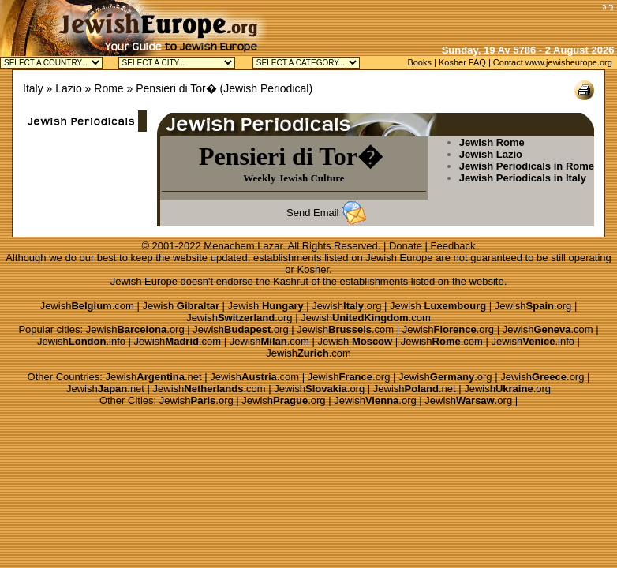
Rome (108, 88)
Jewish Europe (398, 257)
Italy (33, 88)
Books (419, 62)
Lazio (68, 88)
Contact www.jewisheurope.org (552, 62)
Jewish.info (81, 341)
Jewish (180, 306)
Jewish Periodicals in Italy (522, 178)
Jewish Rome (492, 142)
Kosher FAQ (462, 62)
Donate (405, 246)
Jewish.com (87, 306)
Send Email (312, 213)
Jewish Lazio (490, 154)
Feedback (453, 246)
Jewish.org (346, 306)
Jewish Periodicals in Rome (526, 166)
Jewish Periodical (265, 88)
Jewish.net (154, 377)
